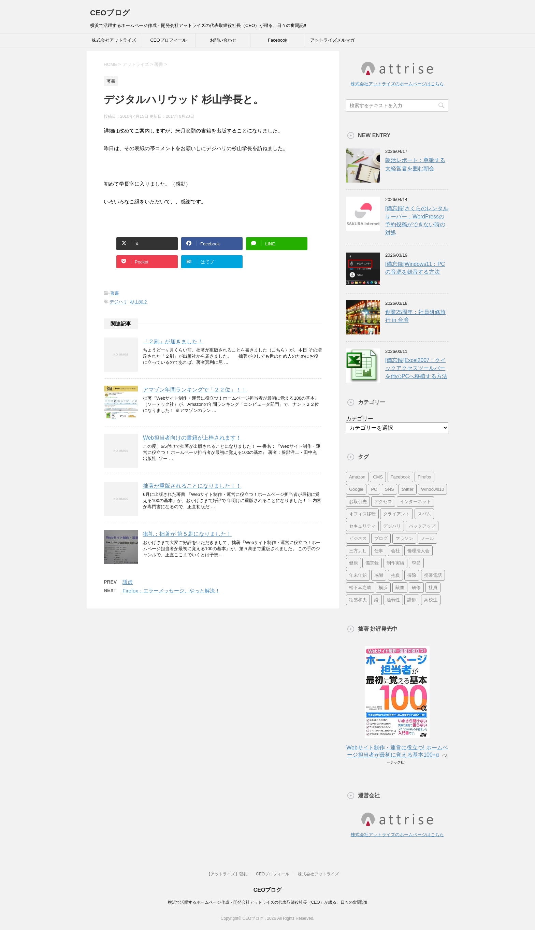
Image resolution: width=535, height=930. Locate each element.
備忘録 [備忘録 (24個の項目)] (372, 563)
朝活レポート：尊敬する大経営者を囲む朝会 (415, 164)
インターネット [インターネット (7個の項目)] (415, 501)
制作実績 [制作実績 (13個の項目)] (395, 563)
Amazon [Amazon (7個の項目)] (357, 477)
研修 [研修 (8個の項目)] (416, 587)
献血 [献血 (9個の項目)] (399, 587)
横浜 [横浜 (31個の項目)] (383, 587)
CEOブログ (110, 13)
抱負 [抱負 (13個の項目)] (395, 575)
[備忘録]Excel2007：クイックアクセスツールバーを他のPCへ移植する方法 (416, 368)
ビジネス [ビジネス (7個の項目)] (358, 538)
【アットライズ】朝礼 (226, 874)
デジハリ (118, 301)
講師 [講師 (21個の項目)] (411, 599)
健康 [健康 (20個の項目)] (353, 563)
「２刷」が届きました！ (173, 341)
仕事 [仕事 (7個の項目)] (378, 550)
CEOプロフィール (168, 40)
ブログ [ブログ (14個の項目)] (381, 538)
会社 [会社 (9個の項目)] (395, 550)
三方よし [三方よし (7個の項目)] (358, 550)
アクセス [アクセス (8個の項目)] (383, 501)
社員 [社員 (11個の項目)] (433, 587)
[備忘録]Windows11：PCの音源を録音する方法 (415, 268)
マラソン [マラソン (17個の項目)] (404, 538)
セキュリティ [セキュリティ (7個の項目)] (362, 526)
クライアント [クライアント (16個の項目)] (396, 513)
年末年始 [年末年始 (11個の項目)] (358, 575)
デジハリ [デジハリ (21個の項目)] (392, 526)
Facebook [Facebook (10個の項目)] (400, 477)
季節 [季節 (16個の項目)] (416, 563)
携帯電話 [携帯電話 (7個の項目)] (433, 575)
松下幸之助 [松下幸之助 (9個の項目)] (360, 587)
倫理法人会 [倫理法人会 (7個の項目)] (418, 550)
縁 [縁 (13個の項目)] (376, 599)
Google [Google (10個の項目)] (356, 489)
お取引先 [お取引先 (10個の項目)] (358, 501)
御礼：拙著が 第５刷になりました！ (187, 534)
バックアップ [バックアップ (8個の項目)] (422, 526)
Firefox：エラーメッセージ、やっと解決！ (171, 590)
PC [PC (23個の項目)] (374, 489)
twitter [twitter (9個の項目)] (408, 489)
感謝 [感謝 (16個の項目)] (378, 575)
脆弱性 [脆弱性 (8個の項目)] (393, 599)
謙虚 (127, 582)
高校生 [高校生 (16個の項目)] (430, 599)
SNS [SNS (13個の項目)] (389, 489)
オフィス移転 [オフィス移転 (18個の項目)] (362, 513)
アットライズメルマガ (332, 40)
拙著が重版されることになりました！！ (192, 486)
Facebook (277, 40)
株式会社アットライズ (114, 40)
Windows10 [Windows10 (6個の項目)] (432, 489)
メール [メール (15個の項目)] (427, 538)
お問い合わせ (223, 40)
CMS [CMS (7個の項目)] (378, 477)
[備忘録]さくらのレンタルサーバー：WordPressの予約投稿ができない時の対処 (416, 220)
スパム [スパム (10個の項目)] (424, 513)
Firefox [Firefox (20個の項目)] (424, 477)
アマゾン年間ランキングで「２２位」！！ (195, 389)
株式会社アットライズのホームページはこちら (397, 83)
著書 (114, 293)
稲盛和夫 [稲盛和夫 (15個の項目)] (358, 599)
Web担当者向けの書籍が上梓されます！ (192, 438)
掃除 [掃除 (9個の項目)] (411, 575)
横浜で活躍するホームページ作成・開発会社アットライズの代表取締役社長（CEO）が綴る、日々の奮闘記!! (267, 902)
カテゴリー (359, 418)
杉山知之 (139, 301)
